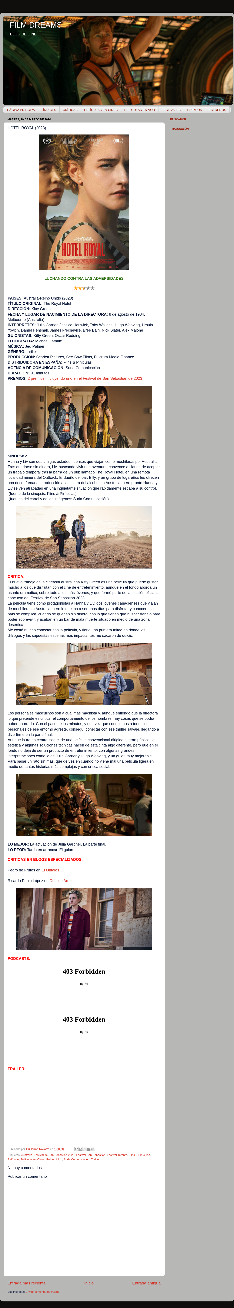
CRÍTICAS (70, 110)
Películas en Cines (33, 1159)
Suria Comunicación (76, 1159)
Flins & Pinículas (139, 1155)
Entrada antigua (146, 1283)
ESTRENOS (217, 110)
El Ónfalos (50, 870)
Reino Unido (54, 1159)
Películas (13, 1159)
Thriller (95, 1159)
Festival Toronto (117, 1155)
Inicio (89, 1283)
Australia (26, 1155)
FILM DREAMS (36, 25)
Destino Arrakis (62, 881)
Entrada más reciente (26, 1283)
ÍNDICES (49, 110)
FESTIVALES (171, 110)
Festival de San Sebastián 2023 (54, 1155)
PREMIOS (194, 110)
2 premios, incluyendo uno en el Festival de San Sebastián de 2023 (85, 378)
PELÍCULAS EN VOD (139, 110)
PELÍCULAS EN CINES (101, 110)
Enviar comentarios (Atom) (43, 1291)
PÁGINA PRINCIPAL (22, 110)
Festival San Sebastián (90, 1155)
